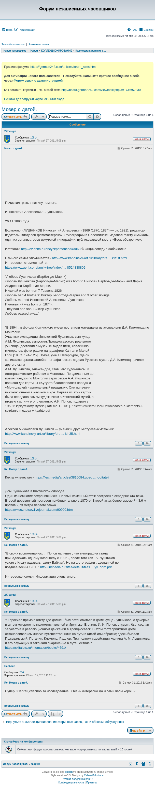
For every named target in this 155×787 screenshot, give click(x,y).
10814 (33, 137)
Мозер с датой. (19, 109)
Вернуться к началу (16, 443)
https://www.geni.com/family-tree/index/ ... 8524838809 (45, 267)
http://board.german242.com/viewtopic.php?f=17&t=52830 (100, 90)
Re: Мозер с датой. (16, 469)
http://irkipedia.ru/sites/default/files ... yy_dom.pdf (76, 567)
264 (22, 672)
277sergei (10, 131)
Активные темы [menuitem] (39, 44)
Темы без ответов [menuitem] (13, 44)
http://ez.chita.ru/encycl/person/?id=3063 (51, 249)
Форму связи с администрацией (38, 80)
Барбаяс (9, 666)
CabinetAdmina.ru (94, 775)
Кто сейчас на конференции (23, 741)
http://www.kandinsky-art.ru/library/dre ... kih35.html (42, 434)
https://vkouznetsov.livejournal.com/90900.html (39, 510)
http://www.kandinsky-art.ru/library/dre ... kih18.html (89, 258)
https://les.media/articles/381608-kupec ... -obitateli (72, 477)
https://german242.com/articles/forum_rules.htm (62, 67)
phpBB (69, 771)
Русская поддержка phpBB (77, 779)
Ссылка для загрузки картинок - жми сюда (34, 99)
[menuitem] (7, 30)
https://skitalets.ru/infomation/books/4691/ (35, 648)
